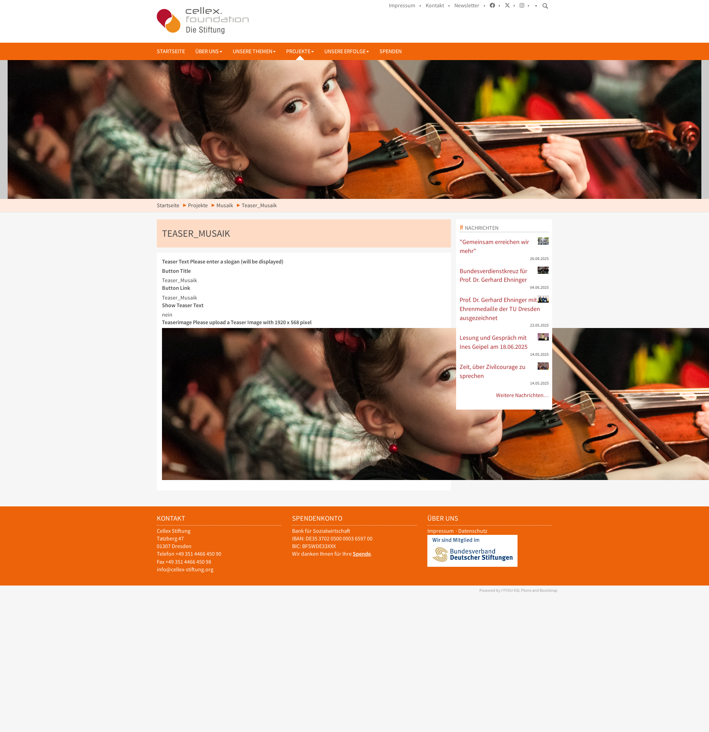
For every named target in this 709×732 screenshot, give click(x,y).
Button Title (176, 271)
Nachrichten (481, 227)
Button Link (176, 288)
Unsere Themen (254, 51)
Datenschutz (472, 531)
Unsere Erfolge (346, 51)
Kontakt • (438, 5)
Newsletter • (469, 5)
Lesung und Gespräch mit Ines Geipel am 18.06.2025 (504, 342)
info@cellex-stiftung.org (185, 569)
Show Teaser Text (183, 305)
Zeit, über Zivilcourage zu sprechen (504, 371)
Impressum (440, 531)
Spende (362, 553)
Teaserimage (236, 322)
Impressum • (405, 5)
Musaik (224, 205)
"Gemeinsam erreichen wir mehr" (504, 246)
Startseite (171, 51)
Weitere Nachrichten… (522, 395)
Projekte (300, 51)
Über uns (208, 51)
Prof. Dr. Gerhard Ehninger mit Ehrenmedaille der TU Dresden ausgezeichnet (504, 308)
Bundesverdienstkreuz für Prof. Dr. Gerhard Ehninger (504, 275)
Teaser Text (222, 261)
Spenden (390, 51)
